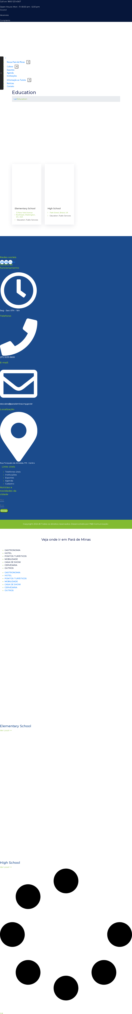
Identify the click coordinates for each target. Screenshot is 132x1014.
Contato (10, 86)
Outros (9, 568)
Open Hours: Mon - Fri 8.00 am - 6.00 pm (20, 7)
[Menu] (28, 62)
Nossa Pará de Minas (16, 62)
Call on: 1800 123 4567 (10, 1)
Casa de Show (13, 562)
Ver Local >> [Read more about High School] (6, 867)
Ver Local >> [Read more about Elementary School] (6, 730)
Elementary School (25, 208)
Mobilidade (11, 559)
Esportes (9, 478)
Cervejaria (11, 565)
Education (21, 220)
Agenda (9, 481)
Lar (15, 99)
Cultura (10, 66)
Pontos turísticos (16, 556)
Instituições (11, 475)
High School (54, 208)
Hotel (8, 553)
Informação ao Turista (16, 80)
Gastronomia (12, 550)
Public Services (32, 220)
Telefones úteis (13, 472)
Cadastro (9, 484)
